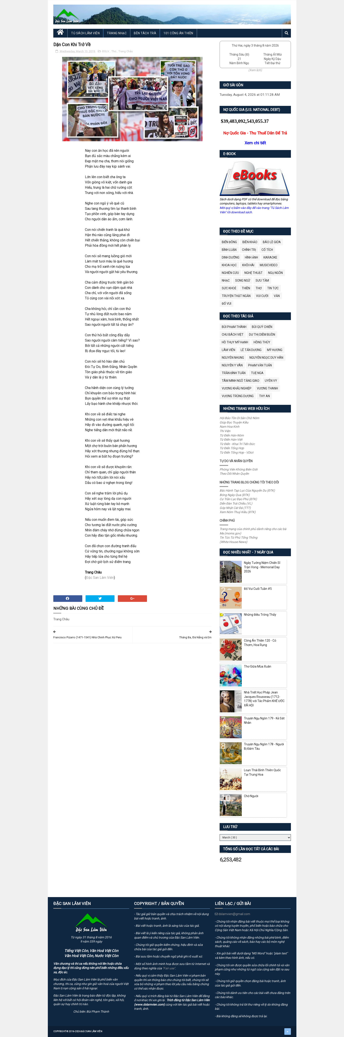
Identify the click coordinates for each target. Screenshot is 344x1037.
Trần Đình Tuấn (233, 373)
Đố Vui (226, 303)
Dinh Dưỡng (230, 257)
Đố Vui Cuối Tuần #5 (258, 588)
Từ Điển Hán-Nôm (232, 435)
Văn (277, 296)
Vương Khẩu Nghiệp (236, 388)
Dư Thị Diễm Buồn (262, 334)
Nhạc (226, 280)
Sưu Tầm (262, 280)
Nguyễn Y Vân (232, 365)
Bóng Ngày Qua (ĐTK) (235, 495)
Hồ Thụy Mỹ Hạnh (235, 342)
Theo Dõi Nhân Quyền (234, 473)
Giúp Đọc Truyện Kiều (234, 422)
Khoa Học (229, 265)
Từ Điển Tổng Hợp (232, 448)
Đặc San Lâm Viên (100, 578)
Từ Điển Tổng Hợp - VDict (236, 452)
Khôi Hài (248, 265)
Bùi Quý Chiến (262, 327)
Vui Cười (262, 296)
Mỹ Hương (274, 350)
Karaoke (270, 257)
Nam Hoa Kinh (229, 426)
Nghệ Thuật (253, 273)
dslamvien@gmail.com (232, 914)
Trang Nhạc (117, 33)
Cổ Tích (267, 250)
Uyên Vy (271, 380)
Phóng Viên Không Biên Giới (238, 469)
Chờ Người (251, 796)
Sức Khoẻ (229, 288)
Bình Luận (229, 250)
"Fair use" (169, 968)
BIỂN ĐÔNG (229, 242)
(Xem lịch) (255, 70)
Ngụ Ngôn (275, 273)
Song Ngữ (242, 280)
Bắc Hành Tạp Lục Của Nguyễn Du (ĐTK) (247, 490)
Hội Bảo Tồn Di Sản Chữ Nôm (239, 418)
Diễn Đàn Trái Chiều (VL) (236, 503)
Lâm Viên (228, 350)
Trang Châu (125, 51)
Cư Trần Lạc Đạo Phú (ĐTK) (238, 499)
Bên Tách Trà (145, 33)
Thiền (246, 288)
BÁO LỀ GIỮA (272, 242)
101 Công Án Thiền (178, 33)
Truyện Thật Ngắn (236, 296)
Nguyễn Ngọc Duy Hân (266, 357)
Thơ (114, 51)
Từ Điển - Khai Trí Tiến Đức (237, 444)
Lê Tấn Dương (251, 350)
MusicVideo (269, 265)
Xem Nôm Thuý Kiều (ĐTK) (238, 512)
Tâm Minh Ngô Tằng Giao (240, 380)
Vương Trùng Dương (238, 396)
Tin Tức (273, 288)
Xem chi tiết (255, 143)
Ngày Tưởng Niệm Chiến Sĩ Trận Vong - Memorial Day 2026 (262, 567)
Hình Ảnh (251, 257)
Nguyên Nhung (233, 357)
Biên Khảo (249, 242)
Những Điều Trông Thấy (260, 614)
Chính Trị (249, 250)
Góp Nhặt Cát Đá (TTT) (235, 508)
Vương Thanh (267, 388)
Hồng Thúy (262, 342)
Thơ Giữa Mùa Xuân (257, 666)
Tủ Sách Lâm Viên (85, 33)
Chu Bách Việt (233, 334)
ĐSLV (106, 51)
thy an (264, 396)
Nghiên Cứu (230, 273)
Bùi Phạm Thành (234, 327)
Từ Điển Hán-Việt (231, 439)
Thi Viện (225, 431)
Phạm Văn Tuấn (260, 365)
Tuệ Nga (257, 373)
